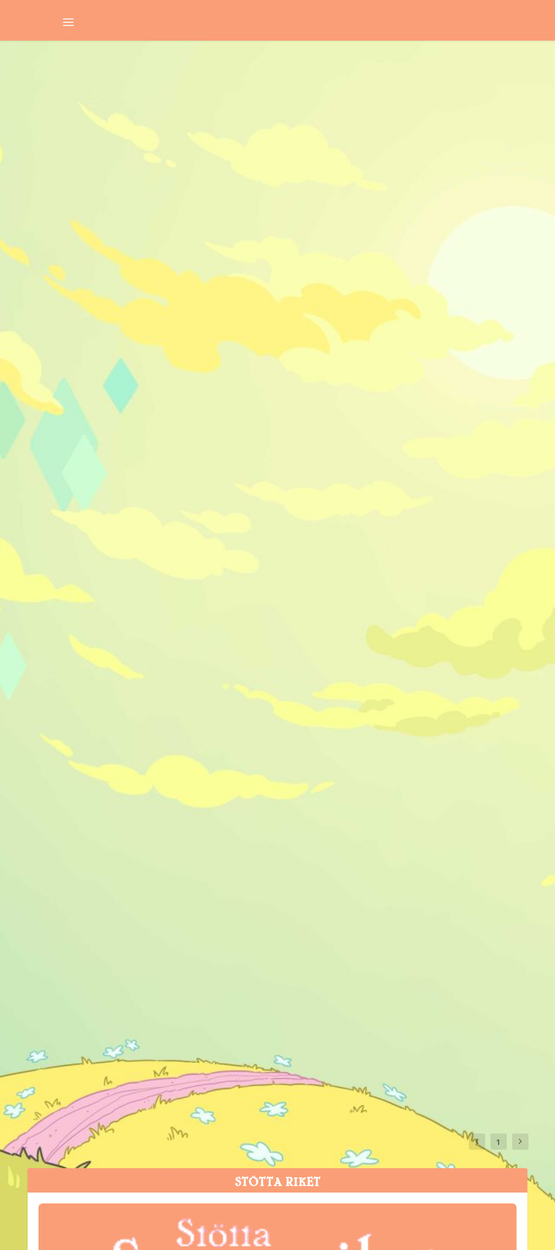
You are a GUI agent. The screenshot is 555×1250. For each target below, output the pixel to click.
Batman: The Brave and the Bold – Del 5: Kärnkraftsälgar (405, 547)
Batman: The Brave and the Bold (177, 102)
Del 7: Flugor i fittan (363, 441)
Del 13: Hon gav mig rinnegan (397, 82)
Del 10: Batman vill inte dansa (134, 331)
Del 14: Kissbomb (90, 82)
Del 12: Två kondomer (107, 206)
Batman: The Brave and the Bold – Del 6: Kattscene (142, 603)
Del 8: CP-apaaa (86, 469)
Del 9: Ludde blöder (362, 331)
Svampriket (58, 102)
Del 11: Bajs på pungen (372, 192)
